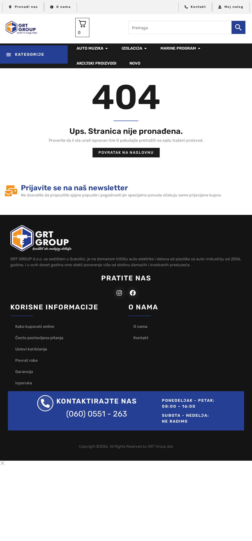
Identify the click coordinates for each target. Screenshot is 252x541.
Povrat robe (26, 360)
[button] (34, 54)
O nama (140, 326)
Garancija (24, 371)
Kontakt (140, 337)
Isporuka (23, 383)
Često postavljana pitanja (39, 337)
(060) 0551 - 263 (96, 413)
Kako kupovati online (34, 326)
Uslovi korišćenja (31, 349)
